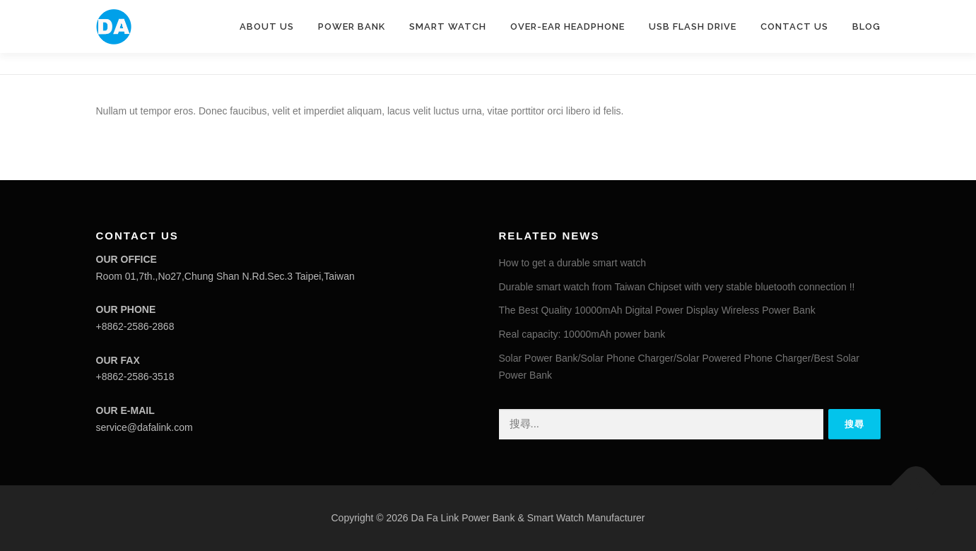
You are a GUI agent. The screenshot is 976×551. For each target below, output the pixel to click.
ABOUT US (267, 26)
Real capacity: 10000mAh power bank (582, 334)
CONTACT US (794, 26)
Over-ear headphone (567, 26)
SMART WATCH (447, 26)
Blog (866, 26)
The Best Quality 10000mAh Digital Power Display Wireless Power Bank (657, 310)
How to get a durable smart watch (573, 262)
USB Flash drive (692, 26)
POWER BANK (351, 26)
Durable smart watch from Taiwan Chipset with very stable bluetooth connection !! (677, 286)
